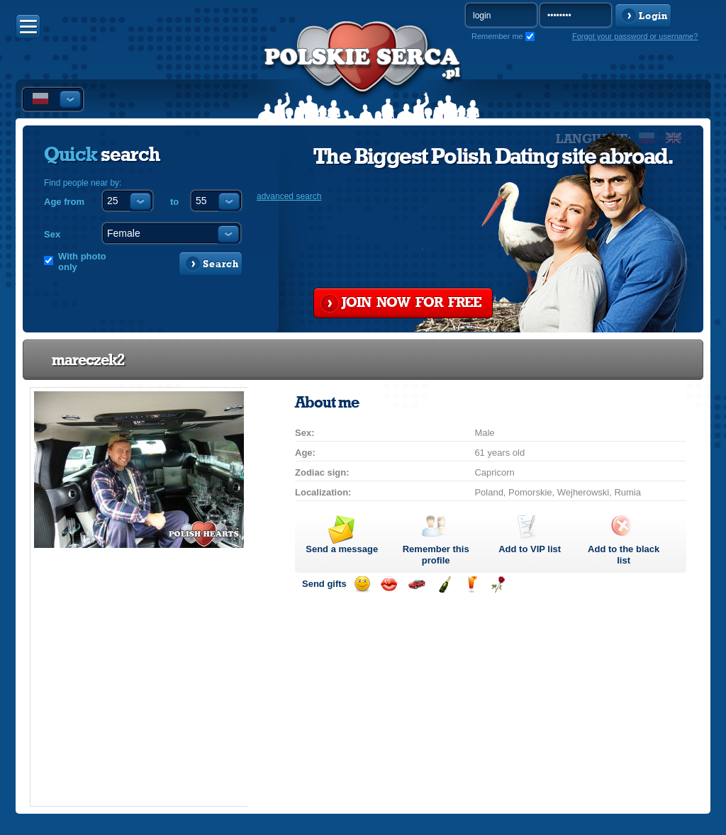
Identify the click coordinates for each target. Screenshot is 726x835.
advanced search (289, 196)
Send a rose (498, 584)
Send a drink (471, 584)
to (174, 201)
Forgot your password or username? (635, 36)
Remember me (497, 36)
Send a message (342, 549)
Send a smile (362, 584)
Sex (52, 234)
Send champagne (444, 584)
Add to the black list (623, 555)
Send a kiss (389, 584)
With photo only (82, 261)
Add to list (529, 549)
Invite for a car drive (416, 584)
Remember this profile (436, 555)
